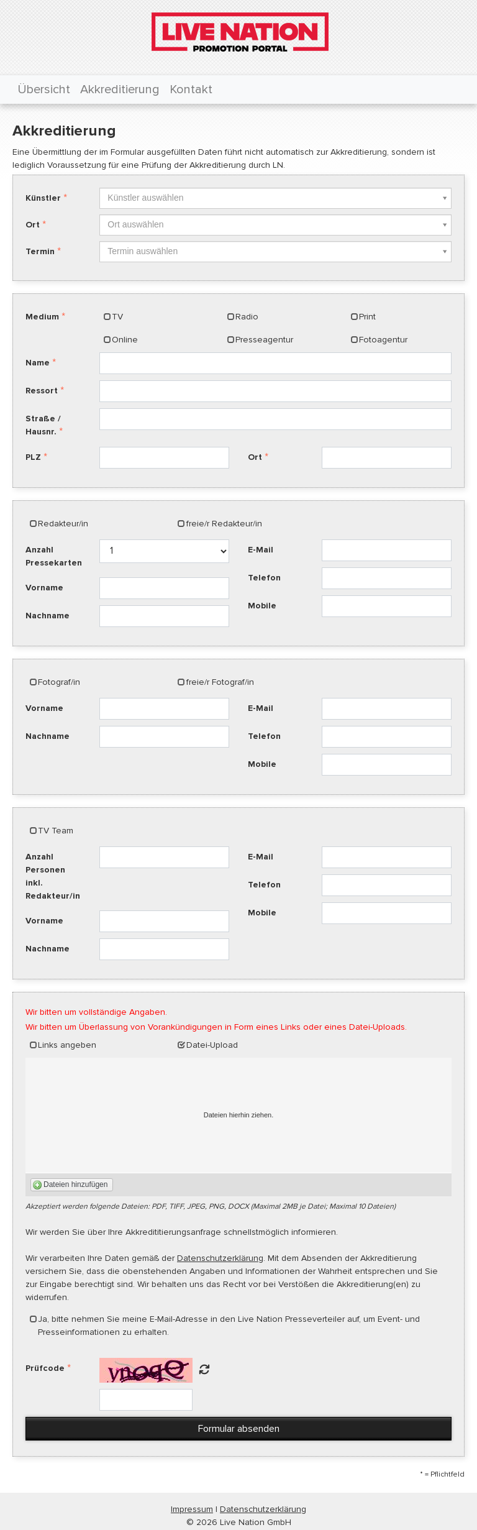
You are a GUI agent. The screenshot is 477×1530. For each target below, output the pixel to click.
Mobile (262, 605)
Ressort (41, 390)
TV (117, 316)
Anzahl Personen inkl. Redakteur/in (52, 876)
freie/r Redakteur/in (224, 523)
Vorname (44, 587)
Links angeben (67, 1045)
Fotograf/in (59, 682)
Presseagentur (264, 339)
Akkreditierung (120, 89)
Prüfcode (45, 1368)
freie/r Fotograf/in (220, 682)
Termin (40, 251)
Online (125, 339)
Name (37, 362)
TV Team (55, 830)
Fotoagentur (383, 339)
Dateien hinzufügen (75, 1184)
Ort (32, 224)
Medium (42, 316)
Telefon (264, 577)
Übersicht (43, 89)
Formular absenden (238, 1428)
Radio (246, 316)
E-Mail (260, 549)
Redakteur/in (63, 523)
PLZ (33, 457)
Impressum (192, 1509)
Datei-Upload (212, 1045)
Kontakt (191, 89)
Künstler (43, 198)
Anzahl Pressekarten (53, 556)
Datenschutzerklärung (220, 1258)
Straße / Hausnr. (43, 425)
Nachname (47, 615)
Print (367, 316)
